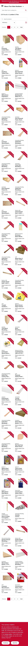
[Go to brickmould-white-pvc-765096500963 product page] (20, 93)
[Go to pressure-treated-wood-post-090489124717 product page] (7, 46)
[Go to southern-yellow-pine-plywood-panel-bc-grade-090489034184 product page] (7, 69)
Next (21, 27)
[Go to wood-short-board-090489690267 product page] (7, 560)
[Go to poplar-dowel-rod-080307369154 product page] (20, 537)
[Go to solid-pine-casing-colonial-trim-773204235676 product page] (7, 233)
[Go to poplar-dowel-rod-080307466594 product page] (7, 279)
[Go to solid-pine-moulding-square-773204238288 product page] (7, 256)
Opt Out (15, 643)
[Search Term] (14, 10)
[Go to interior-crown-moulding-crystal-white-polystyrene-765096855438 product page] (20, 560)
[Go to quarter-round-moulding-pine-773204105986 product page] (7, 537)
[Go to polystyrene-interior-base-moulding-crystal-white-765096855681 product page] (7, 396)
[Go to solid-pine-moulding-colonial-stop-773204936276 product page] (7, 419)
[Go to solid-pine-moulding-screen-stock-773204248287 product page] (7, 116)
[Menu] (2, 6)
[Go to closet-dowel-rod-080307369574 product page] (20, 209)
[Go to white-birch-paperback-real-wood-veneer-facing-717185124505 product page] (7, 93)
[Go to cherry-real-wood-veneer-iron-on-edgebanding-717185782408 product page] (20, 466)
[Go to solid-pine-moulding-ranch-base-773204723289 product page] (7, 163)
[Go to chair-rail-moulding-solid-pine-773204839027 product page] (20, 163)
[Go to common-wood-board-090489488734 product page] (7, 584)
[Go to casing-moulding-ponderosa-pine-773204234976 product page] (20, 396)
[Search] (26, 10)
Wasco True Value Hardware (14, 6)
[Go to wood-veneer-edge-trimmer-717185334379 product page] (20, 303)
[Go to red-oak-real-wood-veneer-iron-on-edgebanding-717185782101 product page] (20, 443)
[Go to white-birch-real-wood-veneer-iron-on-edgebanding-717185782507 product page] (7, 489)
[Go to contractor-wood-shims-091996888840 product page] (7, 349)
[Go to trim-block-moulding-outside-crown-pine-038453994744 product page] (20, 46)
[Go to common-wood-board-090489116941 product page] (7, 209)
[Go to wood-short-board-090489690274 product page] (20, 419)
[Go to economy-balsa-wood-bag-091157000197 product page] (20, 233)
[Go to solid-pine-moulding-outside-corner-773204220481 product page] (20, 186)
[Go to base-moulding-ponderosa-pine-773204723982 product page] (20, 326)
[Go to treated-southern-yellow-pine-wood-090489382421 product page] (7, 303)
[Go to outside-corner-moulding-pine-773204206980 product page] (20, 514)
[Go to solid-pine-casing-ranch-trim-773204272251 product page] (7, 373)
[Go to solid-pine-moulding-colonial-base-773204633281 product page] (20, 139)
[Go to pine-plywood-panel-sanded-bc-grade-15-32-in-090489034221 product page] (20, 116)
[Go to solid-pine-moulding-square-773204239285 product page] (20, 279)
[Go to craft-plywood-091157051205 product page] (20, 349)
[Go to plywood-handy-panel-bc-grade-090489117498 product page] (20, 373)
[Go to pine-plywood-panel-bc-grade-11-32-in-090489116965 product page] (7, 186)
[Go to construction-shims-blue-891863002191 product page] (20, 489)
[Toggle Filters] (26, 22)
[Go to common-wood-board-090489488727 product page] (7, 139)
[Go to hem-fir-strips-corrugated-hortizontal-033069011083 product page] (7, 514)
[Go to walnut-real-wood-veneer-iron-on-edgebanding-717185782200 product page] (7, 466)
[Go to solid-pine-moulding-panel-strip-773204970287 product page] (7, 443)
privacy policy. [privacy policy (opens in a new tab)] (8, 634)
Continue (5, 643)
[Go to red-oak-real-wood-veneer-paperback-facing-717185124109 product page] (20, 69)
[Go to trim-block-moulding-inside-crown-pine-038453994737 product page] (7, 326)
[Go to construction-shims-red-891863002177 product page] (20, 584)
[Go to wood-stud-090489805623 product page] (20, 256)
